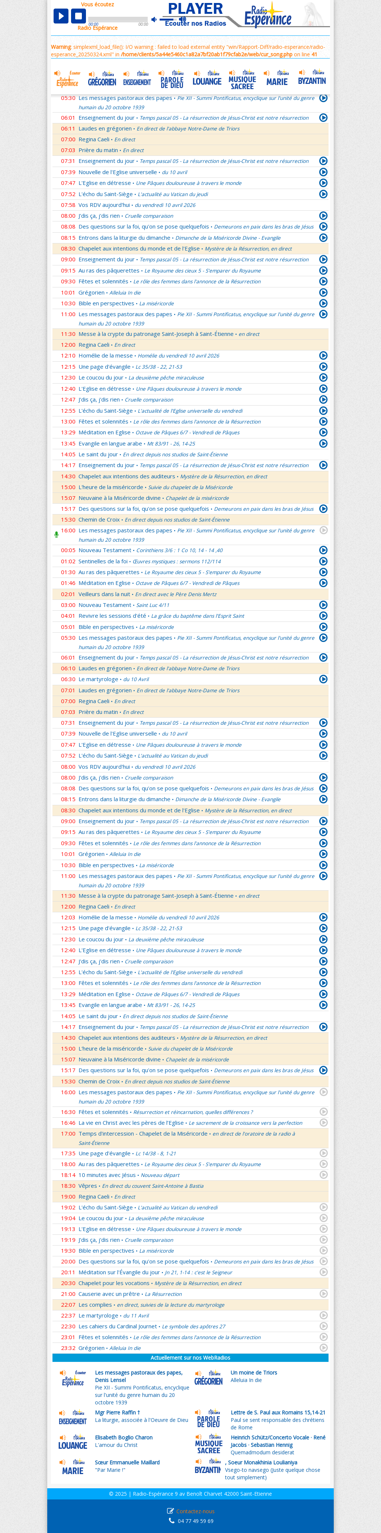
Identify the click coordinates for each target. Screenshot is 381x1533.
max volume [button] (183, 19)
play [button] (61, 16)
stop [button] (78, 16)
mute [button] (157, 19)
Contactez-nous (195, 1511)
